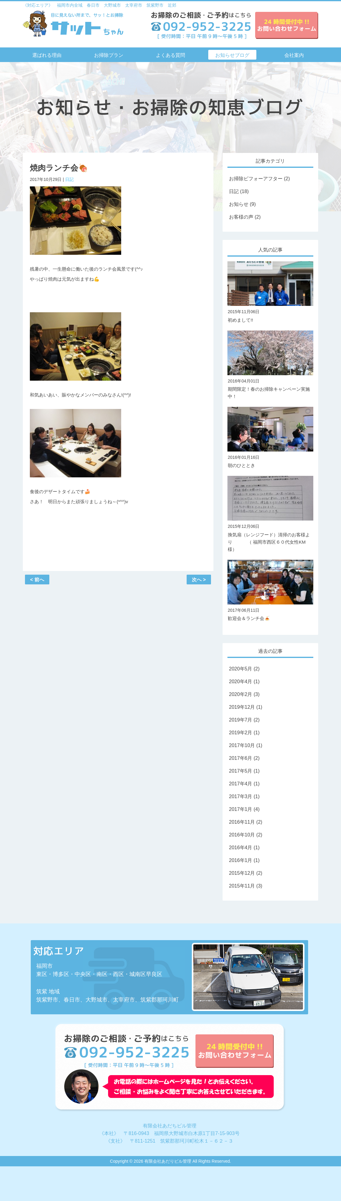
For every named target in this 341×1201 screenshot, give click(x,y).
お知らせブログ (232, 55)
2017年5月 (240, 771)
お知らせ (238, 204)
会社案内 (294, 55)
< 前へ (37, 579)
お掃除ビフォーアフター (256, 178)
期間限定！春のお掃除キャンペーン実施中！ (270, 388)
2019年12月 (242, 707)
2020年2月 (240, 694)
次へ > (199, 579)
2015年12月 (242, 873)
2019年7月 (240, 719)
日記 (69, 179)
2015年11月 (242, 885)
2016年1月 (240, 860)
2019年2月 (240, 732)
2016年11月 (242, 822)
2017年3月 (240, 796)
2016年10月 (242, 834)
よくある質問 (170, 55)
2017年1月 (240, 809)
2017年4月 (240, 783)
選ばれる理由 (47, 55)
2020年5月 (240, 668)
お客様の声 (241, 217)
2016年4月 (240, 847)
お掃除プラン (108, 55)
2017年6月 (240, 758)
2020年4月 (240, 681)
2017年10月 (242, 745)
